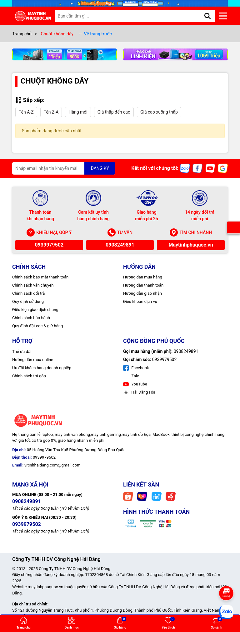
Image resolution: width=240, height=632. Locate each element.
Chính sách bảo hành (31, 317)
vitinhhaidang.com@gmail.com (52, 465)
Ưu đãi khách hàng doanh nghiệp (41, 367)
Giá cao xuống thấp (159, 112)
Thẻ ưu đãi (21, 351)
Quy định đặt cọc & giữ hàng (37, 326)
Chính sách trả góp (29, 376)
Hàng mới (77, 112)
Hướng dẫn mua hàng (142, 277)
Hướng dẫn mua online (32, 359)
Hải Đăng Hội (139, 392)
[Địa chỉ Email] (63, 168)
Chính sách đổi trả (28, 293)
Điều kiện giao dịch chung (35, 309)
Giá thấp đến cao (114, 112)
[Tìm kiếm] (207, 16)
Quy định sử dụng (28, 301)
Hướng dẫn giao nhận (142, 293)
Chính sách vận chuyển (32, 285)
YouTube (135, 384)
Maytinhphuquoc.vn (191, 245)
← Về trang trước (95, 33)
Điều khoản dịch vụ (140, 301)
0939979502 (49, 245)
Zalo (134, 376)
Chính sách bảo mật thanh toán (40, 277)
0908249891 (120, 245)
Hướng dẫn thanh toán (143, 285)
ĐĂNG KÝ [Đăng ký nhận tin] (100, 168)
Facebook (136, 367)
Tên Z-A (51, 112)
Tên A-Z (26, 112)
